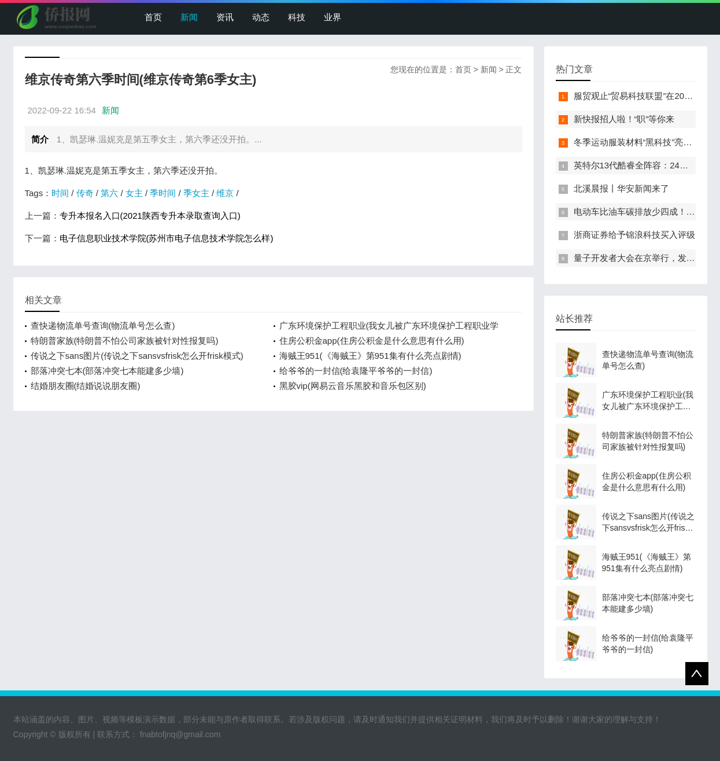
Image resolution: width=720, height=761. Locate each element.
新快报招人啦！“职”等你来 (624, 119)
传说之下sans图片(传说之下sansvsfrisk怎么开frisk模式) (137, 356)
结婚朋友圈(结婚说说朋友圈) (86, 386)
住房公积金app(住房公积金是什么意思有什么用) (371, 340)
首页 (153, 17)
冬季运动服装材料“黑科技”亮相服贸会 (646, 142)
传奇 (85, 193)
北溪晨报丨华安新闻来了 (621, 188)
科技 (296, 17)
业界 (332, 17)
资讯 (225, 17)
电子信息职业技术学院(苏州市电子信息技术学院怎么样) (167, 238)
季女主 (196, 193)
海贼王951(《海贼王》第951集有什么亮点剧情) (370, 356)
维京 (225, 193)
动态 (260, 17)
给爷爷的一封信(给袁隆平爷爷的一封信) (356, 371)
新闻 (189, 17)
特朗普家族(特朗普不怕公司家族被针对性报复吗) (125, 340)
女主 (134, 193)
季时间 (163, 193)
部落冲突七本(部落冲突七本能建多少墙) (107, 371)
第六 (109, 193)
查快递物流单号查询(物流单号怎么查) (103, 325)
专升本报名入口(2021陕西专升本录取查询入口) (150, 215)
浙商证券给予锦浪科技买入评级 (634, 235)
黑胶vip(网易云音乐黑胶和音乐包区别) (352, 386)
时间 (60, 193)
